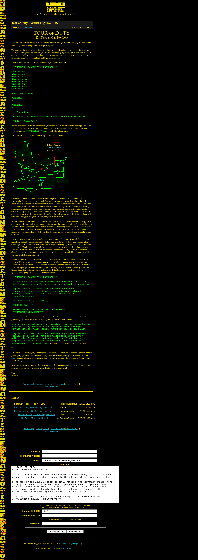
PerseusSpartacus (29, 28)
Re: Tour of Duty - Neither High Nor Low (33, 408)
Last (13, 43)
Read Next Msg (72, 384)
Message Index (42, 384)
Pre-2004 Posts (51, 387)
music (13, 358)
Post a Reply (29, 384)
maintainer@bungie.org (72, 551)
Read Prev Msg (57, 384)
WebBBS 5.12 (67, 556)
